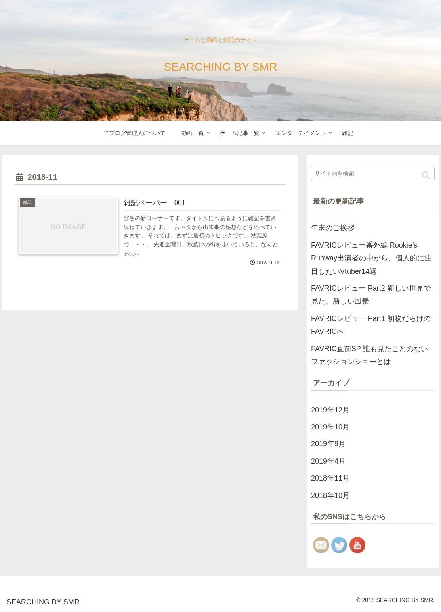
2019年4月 (328, 461)
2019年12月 (330, 410)
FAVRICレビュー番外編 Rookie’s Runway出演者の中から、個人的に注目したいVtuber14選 (371, 258)
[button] (426, 176)
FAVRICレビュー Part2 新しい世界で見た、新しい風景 (371, 294)
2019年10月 (330, 427)
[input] (373, 173)
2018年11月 (330, 478)
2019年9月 (328, 444)
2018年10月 (330, 495)
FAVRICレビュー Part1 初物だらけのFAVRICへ (371, 324)
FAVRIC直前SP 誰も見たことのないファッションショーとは (369, 355)
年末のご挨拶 (333, 228)
